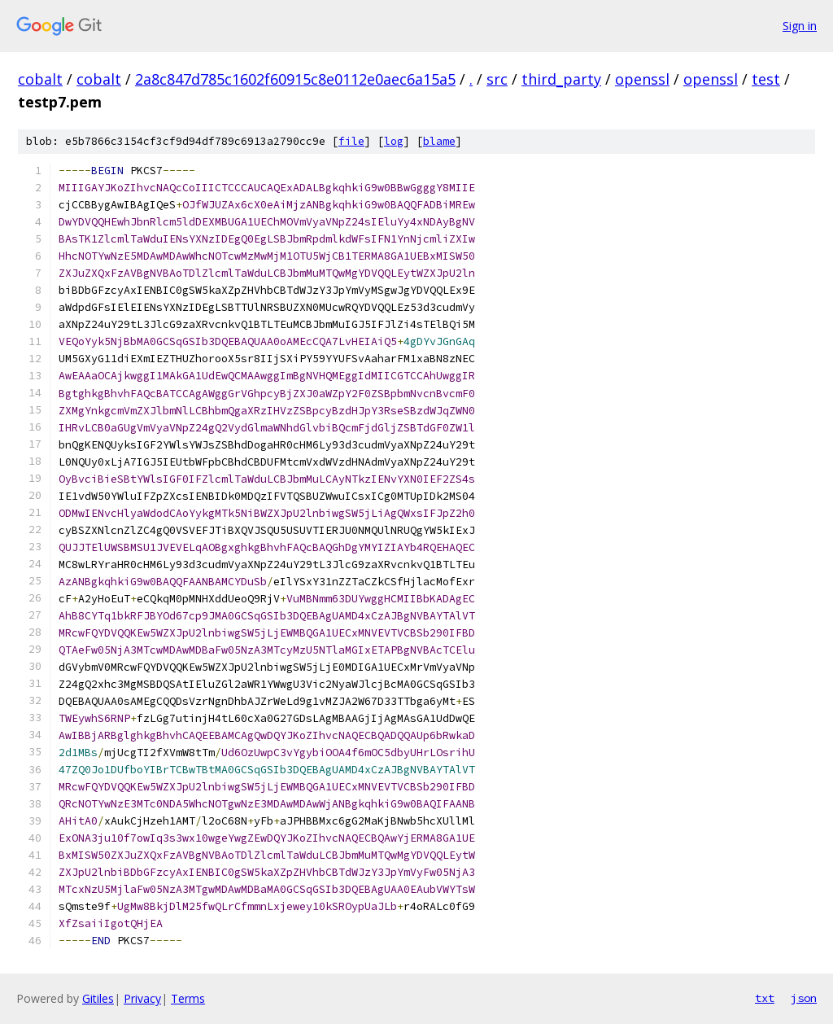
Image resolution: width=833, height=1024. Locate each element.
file (351, 141)
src (497, 79)
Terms (188, 998)
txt (764, 998)
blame (439, 141)
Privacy (142, 998)
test (766, 79)
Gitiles (98, 998)
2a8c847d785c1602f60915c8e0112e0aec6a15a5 (295, 79)
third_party (561, 79)
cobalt (40, 79)
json (804, 998)
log (393, 141)
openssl (642, 79)
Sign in (800, 25)
